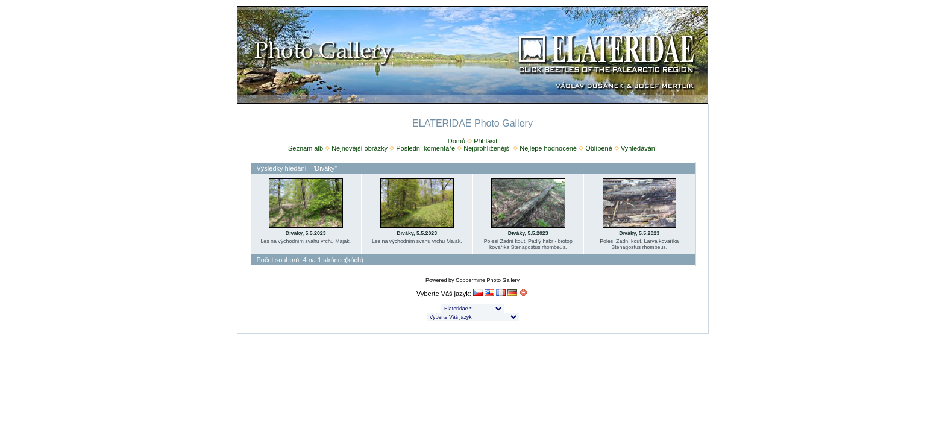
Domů (456, 141)
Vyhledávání (639, 148)
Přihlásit (485, 141)
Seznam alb (305, 148)
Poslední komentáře (425, 148)
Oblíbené (598, 148)
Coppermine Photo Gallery (488, 280)
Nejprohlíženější (487, 148)
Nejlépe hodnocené (548, 148)
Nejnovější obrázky (359, 148)
